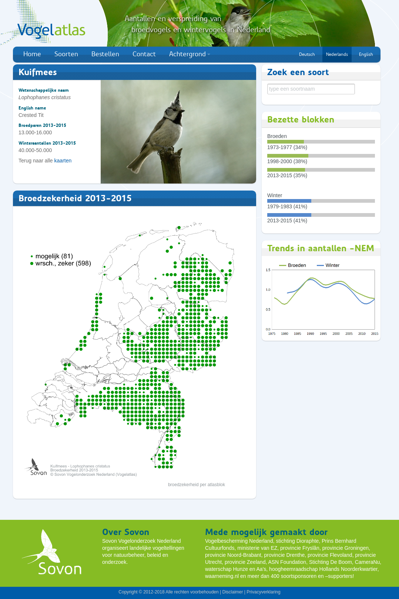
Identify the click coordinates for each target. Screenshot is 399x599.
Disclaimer (232, 592)
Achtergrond (189, 54)
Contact (144, 54)
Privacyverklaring (263, 592)
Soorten (66, 54)
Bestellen (105, 54)
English (366, 54)
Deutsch (307, 54)
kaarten (63, 161)
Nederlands (337, 54)
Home (32, 54)
